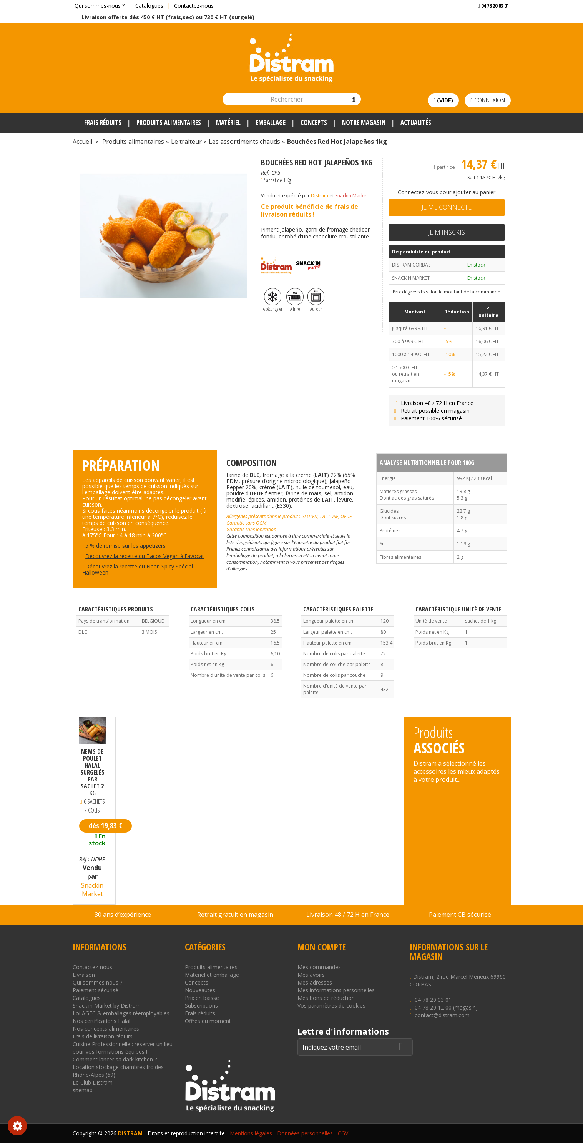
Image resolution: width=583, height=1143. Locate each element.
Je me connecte (447, 207)
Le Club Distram (93, 1082)
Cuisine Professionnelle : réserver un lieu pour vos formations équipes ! (123, 1047)
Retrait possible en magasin (431, 410)
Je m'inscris (446, 232)
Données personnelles (305, 1133)
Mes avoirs (311, 974)
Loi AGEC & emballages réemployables (121, 1013)
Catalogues (149, 5)
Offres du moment (208, 1021)
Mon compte (321, 947)
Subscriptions (201, 1005)
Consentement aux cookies (17, 1125)
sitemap (83, 1090)
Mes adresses (314, 982)
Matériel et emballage (212, 974)
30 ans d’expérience (123, 914)
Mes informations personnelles (336, 990)
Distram (319, 195)
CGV (343, 1133)
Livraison (84, 974)
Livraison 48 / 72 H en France (432, 403)
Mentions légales (251, 1133)
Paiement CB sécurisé (460, 914)
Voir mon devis (490, 21)
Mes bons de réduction (326, 997)
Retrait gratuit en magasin (235, 914)
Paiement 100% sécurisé (427, 418)
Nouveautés (200, 990)
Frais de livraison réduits (103, 1036)
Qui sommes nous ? (97, 982)
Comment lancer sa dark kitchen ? (115, 1059)
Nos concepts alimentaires (106, 1028)
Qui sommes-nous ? (100, 5)
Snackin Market (351, 195)
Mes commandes (319, 967)
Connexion (487, 100)
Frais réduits (200, 1013)
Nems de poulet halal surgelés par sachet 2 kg (92, 772)
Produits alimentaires (211, 967)
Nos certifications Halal (101, 1021)
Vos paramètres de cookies (331, 1005)
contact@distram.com (442, 1015)
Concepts (196, 982)
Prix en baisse (202, 997)
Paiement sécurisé (95, 990)
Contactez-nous (194, 5)
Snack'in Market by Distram (107, 1005)
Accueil (82, 141)
